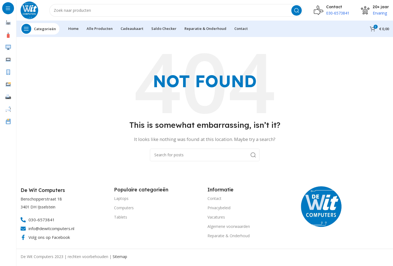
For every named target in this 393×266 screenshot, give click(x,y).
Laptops (121, 199)
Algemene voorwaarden (228, 227)
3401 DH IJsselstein (38, 208)
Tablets (120, 218)
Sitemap (120, 258)
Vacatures (216, 218)
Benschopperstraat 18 (41, 200)
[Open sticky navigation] (40, 30)
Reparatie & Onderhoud (228, 237)
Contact (214, 199)
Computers (124, 208)
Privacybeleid (218, 208)
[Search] (177, 11)
